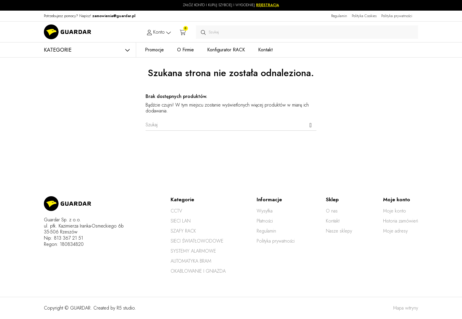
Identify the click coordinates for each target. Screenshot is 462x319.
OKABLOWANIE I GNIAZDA (198, 271)
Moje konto (394, 210)
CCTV (176, 210)
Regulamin (339, 16)
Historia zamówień (400, 220)
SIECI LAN (181, 220)
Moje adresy (395, 231)
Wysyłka (265, 210)
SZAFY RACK (183, 231)
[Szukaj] (231, 125)
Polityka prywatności (396, 16)
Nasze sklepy (339, 231)
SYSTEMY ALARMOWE (193, 251)
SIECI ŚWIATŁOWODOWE (197, 241)
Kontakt (332, 220)
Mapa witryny (405, 308)
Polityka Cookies (364, 16)
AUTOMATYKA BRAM (191, 261)
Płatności (265, 220)
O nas (332, 210)
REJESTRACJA (267, 5)
